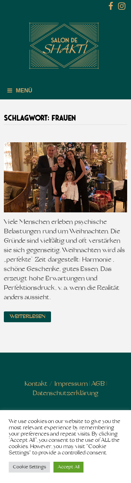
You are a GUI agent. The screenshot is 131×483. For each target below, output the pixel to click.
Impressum (71, 384)
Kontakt (36, 384)
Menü (19, 90)
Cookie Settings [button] (29, 467)
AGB (98, 384)
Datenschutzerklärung (65, 393)
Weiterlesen (27, 316)
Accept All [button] (68, 467)
